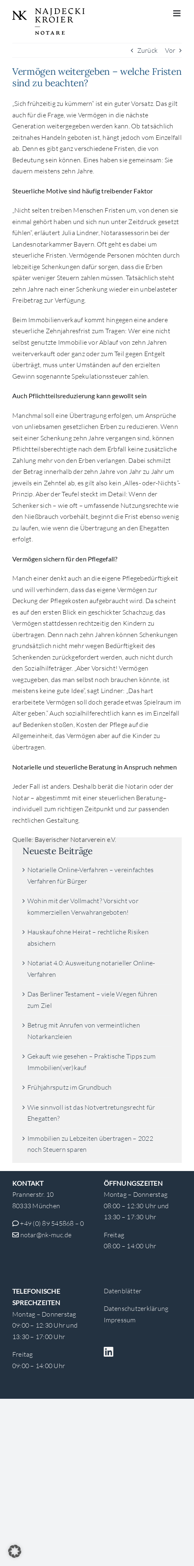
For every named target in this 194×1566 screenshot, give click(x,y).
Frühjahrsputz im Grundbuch (69, 1087)
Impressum (120, 1320)
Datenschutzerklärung (136, 1308)
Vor (170, 50)
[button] (14, 1551)
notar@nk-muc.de (46, 1235)
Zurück (147, 50)
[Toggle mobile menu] (177, 13)
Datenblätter (123, 1291)
